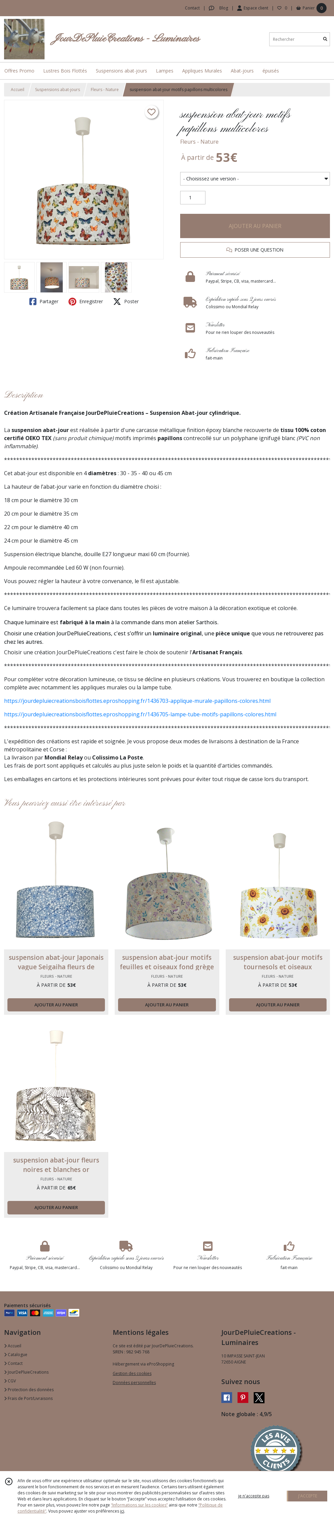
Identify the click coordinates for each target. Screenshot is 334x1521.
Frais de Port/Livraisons (28, 1398)
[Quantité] (192, 197)
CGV (10, 1381)
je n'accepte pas (253, 1496)
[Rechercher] (325, 39)
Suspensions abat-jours (57, 89)
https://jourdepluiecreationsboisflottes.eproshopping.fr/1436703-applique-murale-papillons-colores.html (137, 701)
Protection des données (29, 1390)
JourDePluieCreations (26, 1372)
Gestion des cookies (132, 1373)
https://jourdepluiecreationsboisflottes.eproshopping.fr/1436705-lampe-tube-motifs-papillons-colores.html (140, 714)
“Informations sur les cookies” (139, 1505)
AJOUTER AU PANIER (255, 226)
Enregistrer (85, 301)
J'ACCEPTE (307, 1496)
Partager (43, 301)
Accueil (17, 89)
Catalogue (15, 1354)
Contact (192, 8)
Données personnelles (134, 1382)
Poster (126, 301)
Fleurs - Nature (105, 89)
